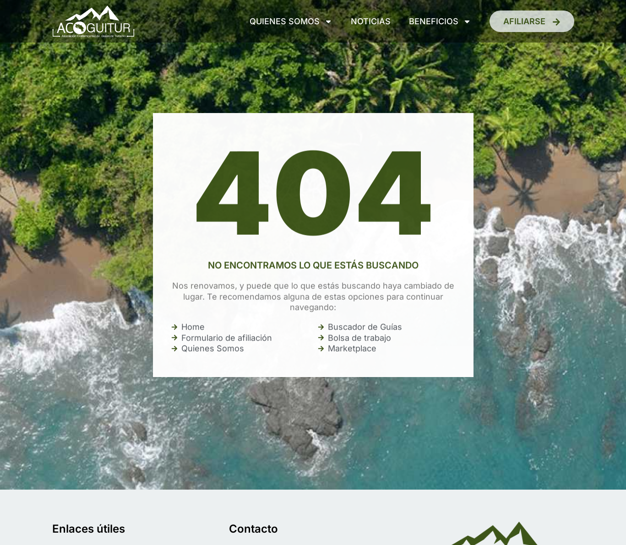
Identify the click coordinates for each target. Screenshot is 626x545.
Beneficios (440, 21)
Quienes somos (291, 21)
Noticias (371, 21)
